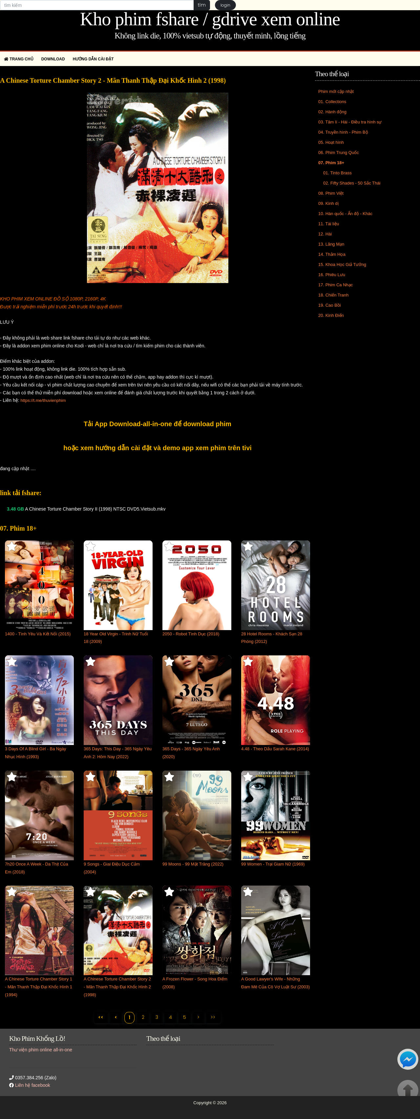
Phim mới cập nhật (336, 91)
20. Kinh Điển (331, 315)
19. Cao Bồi (329, 305)
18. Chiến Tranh (333, 295)
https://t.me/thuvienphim (43, 400)
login (225, 5)
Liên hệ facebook (32, 1085)
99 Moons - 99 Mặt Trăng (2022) (192, 864)
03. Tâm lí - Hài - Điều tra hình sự (350, 122)
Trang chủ (18, 59)
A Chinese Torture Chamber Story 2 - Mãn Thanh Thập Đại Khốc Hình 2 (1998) (117, 986)
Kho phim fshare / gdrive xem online (210, 19)
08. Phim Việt (331, 193)
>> (213, 1017)
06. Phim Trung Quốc (338, 152)
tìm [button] (202, 5)
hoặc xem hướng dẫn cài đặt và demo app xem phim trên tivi (157, 447)
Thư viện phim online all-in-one (40, 1049)
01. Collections (332, 101)
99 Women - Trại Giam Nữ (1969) (272, 864)
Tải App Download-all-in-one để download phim (157, 424)
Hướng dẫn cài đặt (93, 59)
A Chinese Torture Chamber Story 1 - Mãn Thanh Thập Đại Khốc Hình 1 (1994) (38, 986)
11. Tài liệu (328, 223)
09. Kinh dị (328, 203)
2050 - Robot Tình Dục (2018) (190, 633)
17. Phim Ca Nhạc (335, 284)
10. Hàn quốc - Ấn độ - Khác (345, 213)
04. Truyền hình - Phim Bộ (343, 132)
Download (53, 59)
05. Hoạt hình (331, 142)
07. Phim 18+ (331, 162)
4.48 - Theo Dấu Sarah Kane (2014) (275, 748)
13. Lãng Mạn (331, 244)
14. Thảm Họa (332, 254)
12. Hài (325, 233)
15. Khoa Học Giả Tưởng (342, 264)
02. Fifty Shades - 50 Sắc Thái (351, 183)
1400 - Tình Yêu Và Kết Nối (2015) (38, 633)
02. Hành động (332, 111)
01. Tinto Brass (337, 172)
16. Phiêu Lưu (331, 274)
